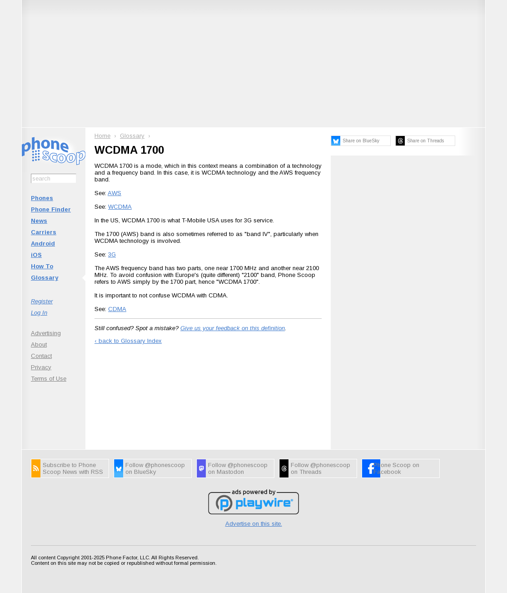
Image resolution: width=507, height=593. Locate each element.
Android (43, 243)
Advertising (46, 333)
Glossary (44, 277)
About (39, 344)
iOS (36, 254)
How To (42, 266)
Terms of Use (48, 378)
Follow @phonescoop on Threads (320, 468)
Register (42, 301)
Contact (41, 355)
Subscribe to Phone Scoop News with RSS (73, 468)
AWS (114, 193)
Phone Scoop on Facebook (396, 468)
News (39, 220)
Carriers (43, 232)
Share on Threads (425, 140)
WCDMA (120, 206)
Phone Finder (51, 209)
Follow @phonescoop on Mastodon (238, 468)
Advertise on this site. (253, 523)
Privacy (41, 367)
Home (102, 135)
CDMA (117, 309)
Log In (39, 312)
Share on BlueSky (361, 140)
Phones (42, 198)
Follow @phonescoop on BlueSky (155, 468)
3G (112, 254)
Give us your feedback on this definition (232, 328)
